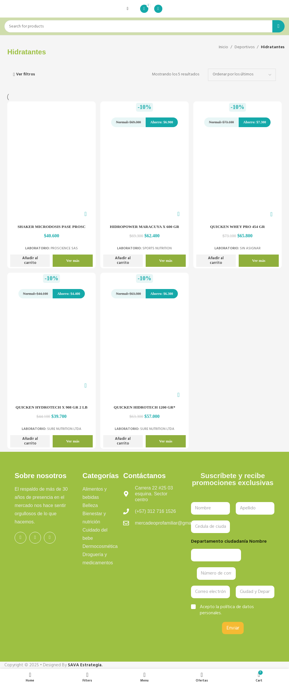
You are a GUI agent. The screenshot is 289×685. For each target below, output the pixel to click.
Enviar (232, 628)
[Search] (144, 26)
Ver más (72, 260)
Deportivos (244, 47)
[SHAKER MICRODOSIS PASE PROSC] (51, 174)
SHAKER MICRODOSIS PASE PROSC (51, 226)
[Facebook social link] (20, 538)
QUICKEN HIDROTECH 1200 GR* (144, 407)
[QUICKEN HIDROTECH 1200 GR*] (144, 350)
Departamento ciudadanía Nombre (229, 541)
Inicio (223, 47)
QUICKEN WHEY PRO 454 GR (237, 226)
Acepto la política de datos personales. (227, 610)
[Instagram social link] (35, 538)
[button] (29, 260)
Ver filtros (25, 74)
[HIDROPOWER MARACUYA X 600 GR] (144, 174)
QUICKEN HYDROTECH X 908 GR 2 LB (51, 407)
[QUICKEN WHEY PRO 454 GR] (238, 174)
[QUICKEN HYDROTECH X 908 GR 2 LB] (51, 346)
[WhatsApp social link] (50, 538)
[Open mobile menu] (127, 9)
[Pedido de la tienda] (242, 75)
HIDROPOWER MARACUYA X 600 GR (144, 226)
